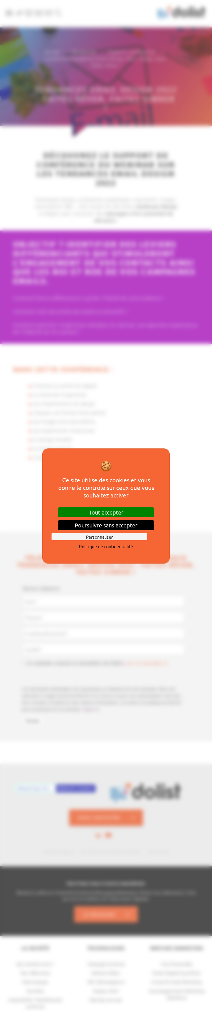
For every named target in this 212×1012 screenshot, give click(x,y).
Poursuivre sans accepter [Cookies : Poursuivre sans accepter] (106, 525)
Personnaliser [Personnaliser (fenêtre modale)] (99, 536)
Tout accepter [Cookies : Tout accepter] (106, 512)
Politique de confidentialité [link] (106, 546)
